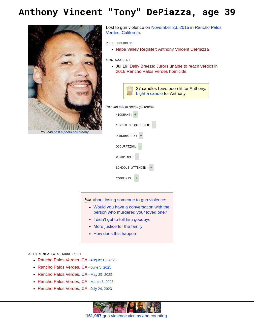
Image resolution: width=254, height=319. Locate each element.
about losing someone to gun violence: (125, 199)
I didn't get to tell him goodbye (122, 219)
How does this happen (115, 233)
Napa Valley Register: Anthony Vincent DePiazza (162, 49)
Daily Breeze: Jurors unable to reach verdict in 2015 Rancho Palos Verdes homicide (167, 69)
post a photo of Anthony (71, 132)
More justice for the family (118, 226)
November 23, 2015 (170, 27)
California (131, 32)
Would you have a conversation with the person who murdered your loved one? (131, 209)
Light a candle (149, 93)
